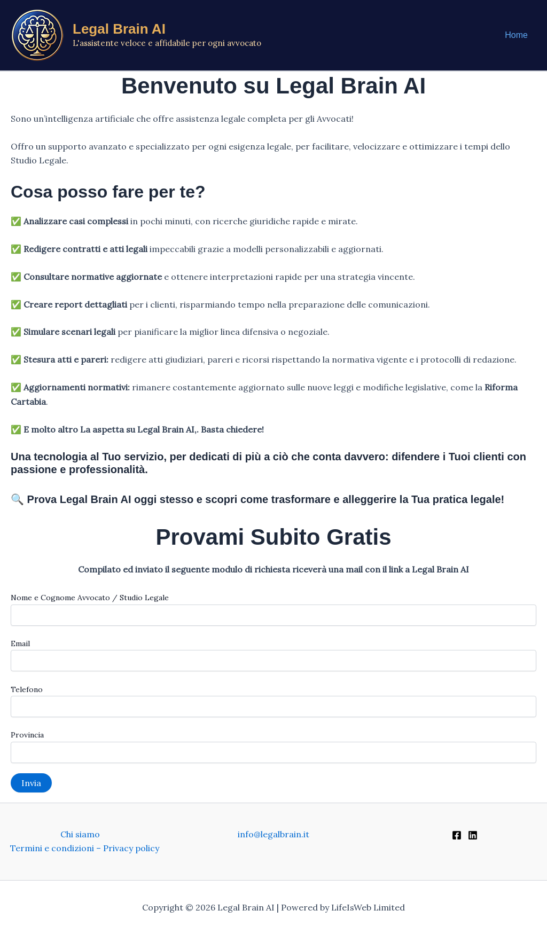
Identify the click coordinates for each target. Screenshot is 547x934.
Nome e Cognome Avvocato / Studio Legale (273, 609)
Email (273, 655)
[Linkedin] (473, 835)
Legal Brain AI (119, 29)
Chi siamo (80, 834)
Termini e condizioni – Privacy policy (84, 848)
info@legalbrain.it (273, 834)
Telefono (273, 701)
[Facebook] (457, 835)
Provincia (273, 746)
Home (516, 35)
